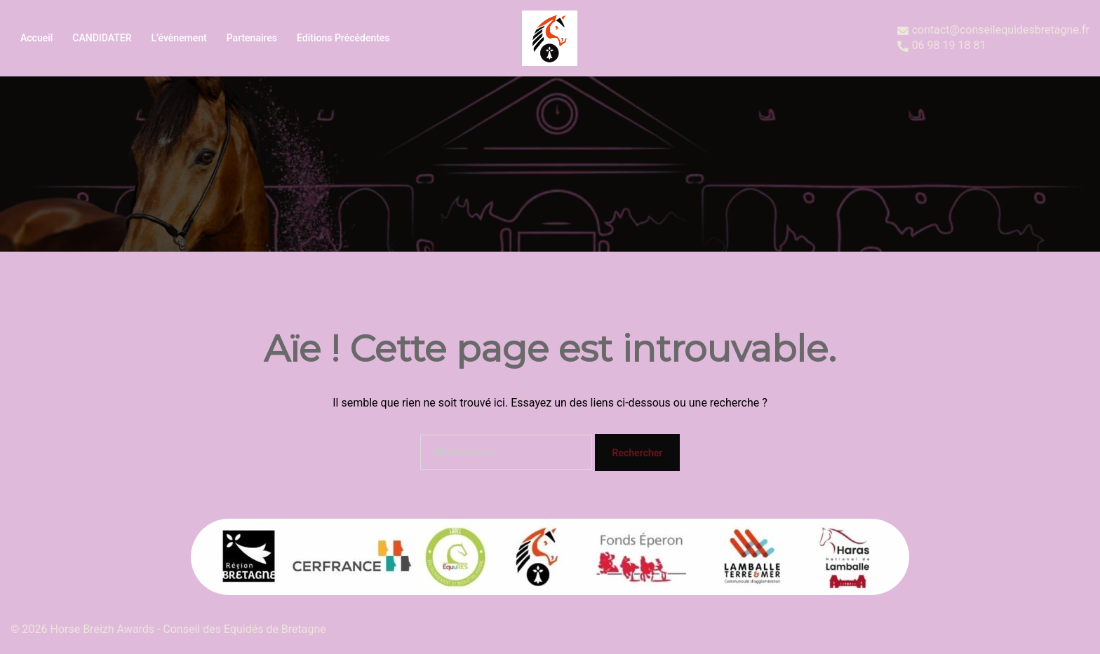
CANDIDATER (101, 37)
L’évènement (178, 37)
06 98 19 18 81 (941, 46)
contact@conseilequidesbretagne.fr (993, 30)
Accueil (36, 37)
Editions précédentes (343, 37)
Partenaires (252, 37)
